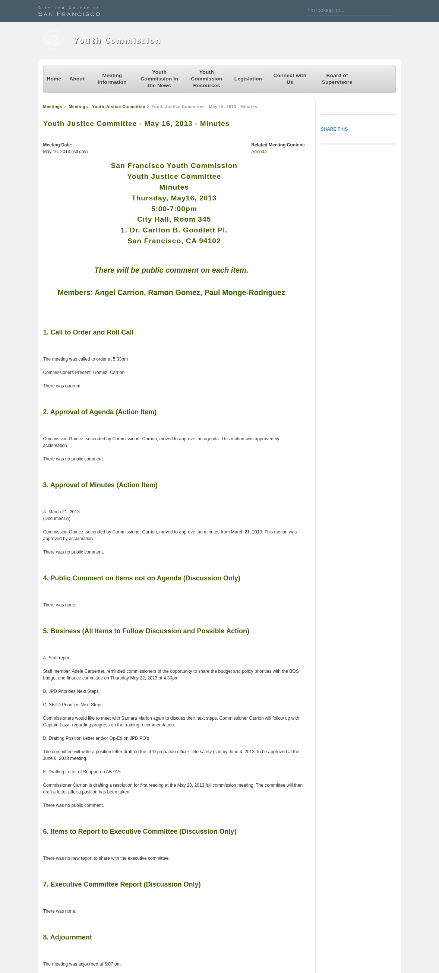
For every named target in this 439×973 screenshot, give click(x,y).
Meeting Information (112, 79)
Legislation (248, 79)
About (77, 79)
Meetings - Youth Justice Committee (107, 106)
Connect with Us (290, 79)
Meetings (53, 106)
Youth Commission (117, 40)
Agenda (258, 151)
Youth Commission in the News (159, 78)
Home (54, 79)
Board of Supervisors (337, 79)
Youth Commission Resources (206, 78)
